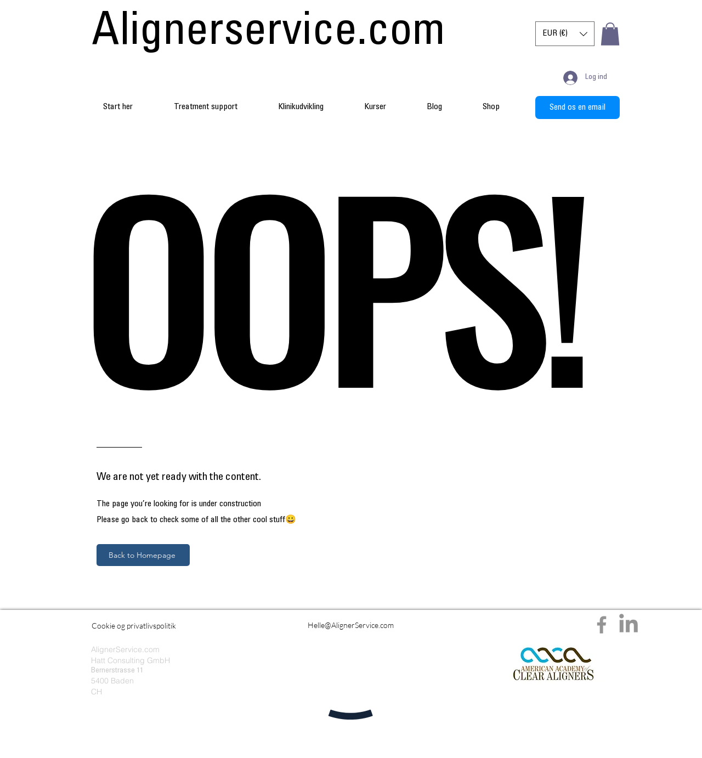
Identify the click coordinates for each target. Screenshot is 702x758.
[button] (565, 33)
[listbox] (565, 33)
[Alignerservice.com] (268, 34)
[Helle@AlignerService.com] (350, 625)
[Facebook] (601, 624)
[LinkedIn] (628, 624)
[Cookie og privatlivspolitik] (134, 625)
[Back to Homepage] (143, 555)
